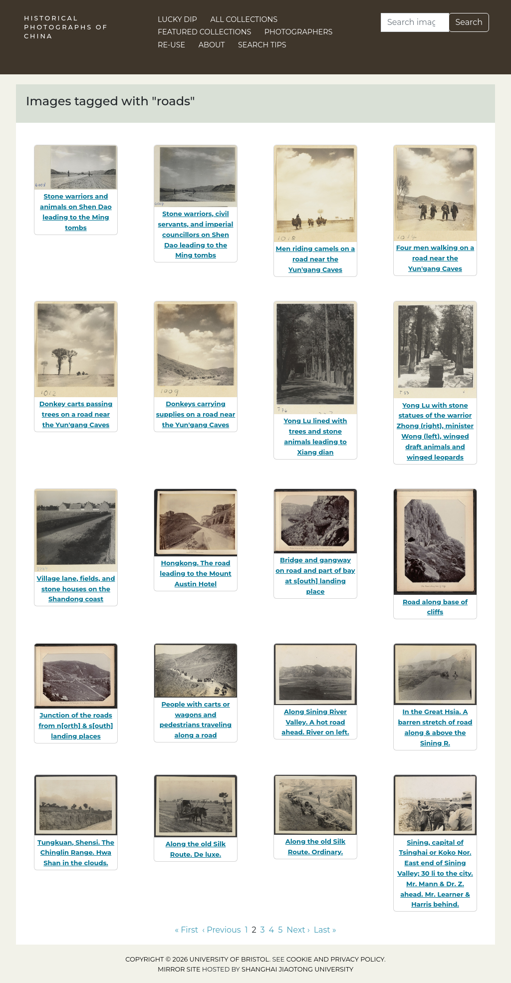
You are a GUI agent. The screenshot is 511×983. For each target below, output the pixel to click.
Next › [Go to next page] (297, 930)
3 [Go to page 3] (262, 930)
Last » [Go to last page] (325, 930)
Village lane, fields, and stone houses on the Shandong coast (76, 588)
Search (469, 22)
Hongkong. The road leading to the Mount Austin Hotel (195, 573)
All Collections (244, 19)
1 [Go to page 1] (246, 930)
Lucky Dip (177, 19)
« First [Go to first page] (186, 930)
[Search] (415, 22)
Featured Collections (204, 31)
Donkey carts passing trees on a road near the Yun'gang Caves (76, 414)
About (212, 44)
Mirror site (179, 969)
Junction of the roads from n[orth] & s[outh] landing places (75, 725)
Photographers (298, 31)
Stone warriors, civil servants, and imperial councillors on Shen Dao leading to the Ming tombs (196, 234)
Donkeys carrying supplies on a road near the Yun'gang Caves (196, 414)
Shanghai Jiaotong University (297, 969)
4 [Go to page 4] (271, 930)
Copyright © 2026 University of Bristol (197, 959)
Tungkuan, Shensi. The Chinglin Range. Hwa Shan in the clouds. (75, 852)
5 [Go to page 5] (280, 930)
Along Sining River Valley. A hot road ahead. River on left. (315, 722)
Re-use (171, 44)
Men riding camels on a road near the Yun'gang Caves (315, 259)
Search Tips (262, 44)
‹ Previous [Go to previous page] (221, 930)
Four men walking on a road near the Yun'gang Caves (435, 258)
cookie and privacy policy (335, 959)
